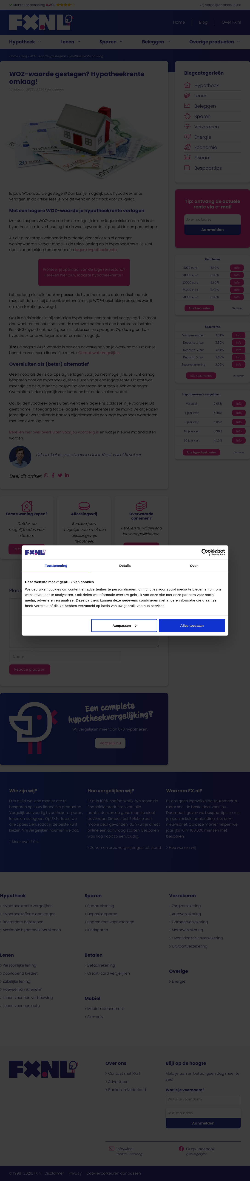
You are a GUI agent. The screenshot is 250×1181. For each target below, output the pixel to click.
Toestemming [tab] (56, 566)
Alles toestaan (192, 625)
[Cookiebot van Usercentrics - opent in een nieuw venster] (205, 552)
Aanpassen (124, 625)
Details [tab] (125, 566)
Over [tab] (194, 566)
